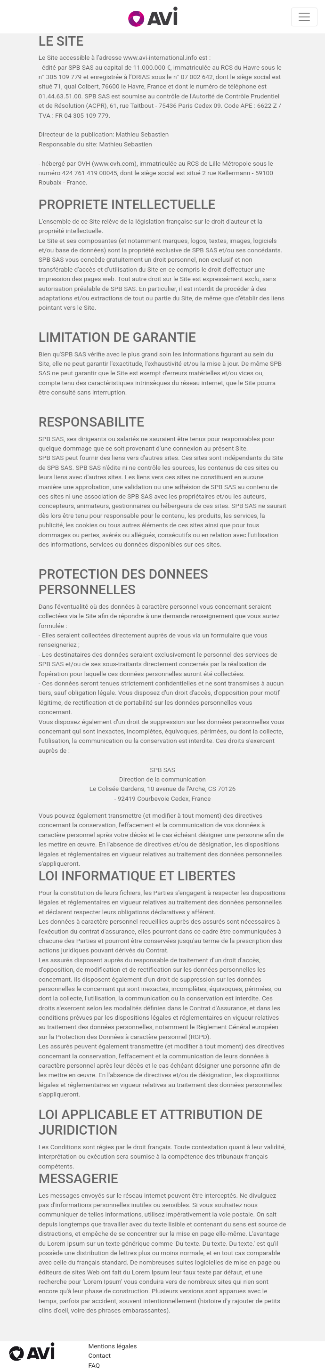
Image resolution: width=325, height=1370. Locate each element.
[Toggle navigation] (304, 17)
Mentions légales (113, 1346)
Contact (100, 1355)
